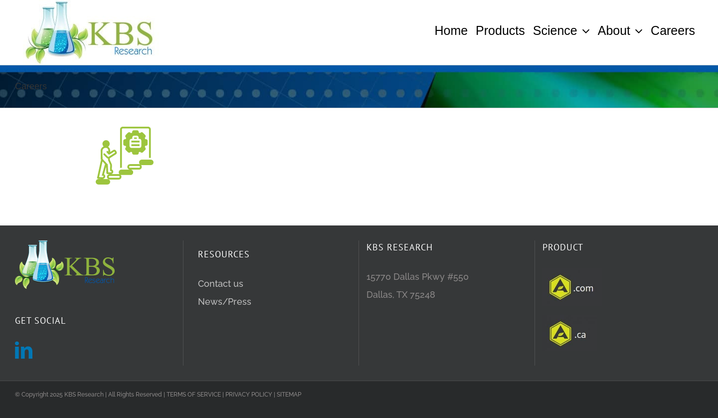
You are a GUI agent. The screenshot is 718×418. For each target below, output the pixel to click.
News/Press (224, 332)
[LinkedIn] (23, 381)
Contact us (220, 314)
